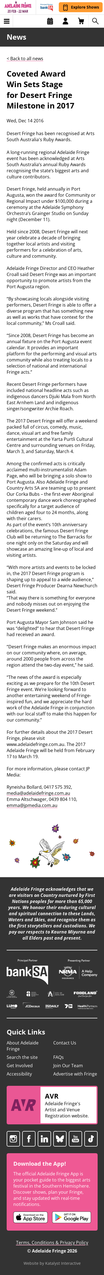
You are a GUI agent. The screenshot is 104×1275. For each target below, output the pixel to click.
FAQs (58, 1057)
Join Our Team (68, 1065)
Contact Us (64, 1043)
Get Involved (20, 1065)
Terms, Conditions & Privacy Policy (52, 1242)
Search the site (22, 1057)
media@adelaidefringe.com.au (38, 793)
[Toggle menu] (6, 21)
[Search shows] (96, 21)
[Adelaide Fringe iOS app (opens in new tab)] (30, 1217)
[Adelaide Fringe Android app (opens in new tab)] (71, 1217)
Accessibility (19, 1074)
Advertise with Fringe (75, 1074)
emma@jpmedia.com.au (32, 805)
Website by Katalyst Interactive (52, 1263)
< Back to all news (25, 58)
